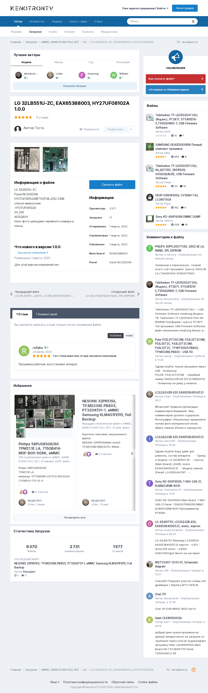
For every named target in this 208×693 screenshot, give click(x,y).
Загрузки (35, 31)
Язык (54, 682)
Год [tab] (91, 62)
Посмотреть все (74, 517)
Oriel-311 (160, 594)
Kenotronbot (32, 73)
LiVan (59, 73)
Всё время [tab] (123, 62)
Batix (167, 152)
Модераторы (109, 31)
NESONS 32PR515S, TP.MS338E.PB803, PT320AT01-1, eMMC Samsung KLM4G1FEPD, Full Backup (106, 410)
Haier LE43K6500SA (168, 618)
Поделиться (89, 129)
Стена (98, 21)
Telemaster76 (172, 489)
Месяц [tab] (59, 62)
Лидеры (57, 21)
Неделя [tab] (26, 62)
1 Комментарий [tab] (46, 314)
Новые (129, 335)
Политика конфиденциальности (85, 682)
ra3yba (38, 347)
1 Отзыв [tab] (22, 314)
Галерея (69, 31)
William (123, 73)
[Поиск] (148, 21)
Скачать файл (112, 184)
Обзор (18, 23)
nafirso (168, 220)
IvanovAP (169, 440)
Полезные (116, 335)
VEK (21, 457)
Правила (88, 31)
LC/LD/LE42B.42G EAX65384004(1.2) (179, 392)
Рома (167, 182)
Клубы (53, 31)
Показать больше (74, 85)
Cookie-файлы (148, 682)
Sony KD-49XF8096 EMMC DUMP (178, 216)
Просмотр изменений (33, 252)
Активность (36, 21)
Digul (167, 203)
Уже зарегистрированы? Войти (145, 8)
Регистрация (184, 8)
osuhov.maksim (173, 530)
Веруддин (88, 423)
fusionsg (93, 73)
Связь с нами (78, 21)
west (167, 131)
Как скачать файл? (161, 78)
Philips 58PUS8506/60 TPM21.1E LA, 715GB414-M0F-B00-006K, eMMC (40, 448)
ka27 (167, 621)
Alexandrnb (171, 598)
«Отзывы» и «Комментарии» (168, 89)
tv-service (170, 254)
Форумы (16, 31)
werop (168, 356)
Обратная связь (122, 682)
